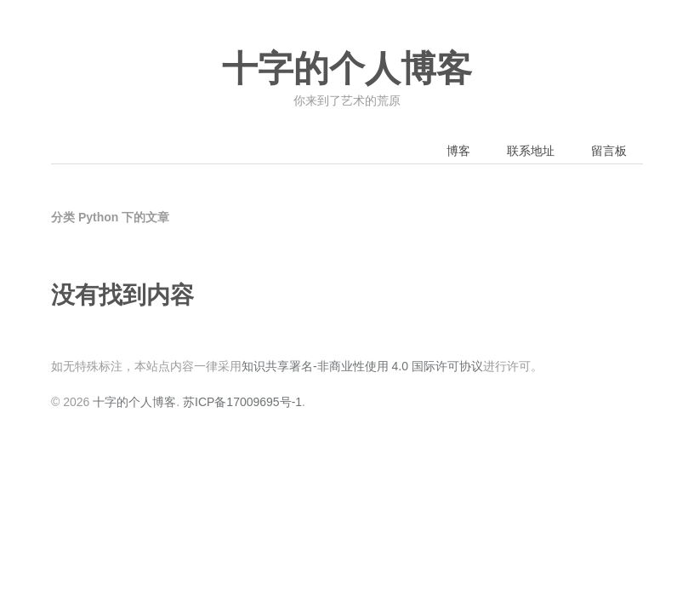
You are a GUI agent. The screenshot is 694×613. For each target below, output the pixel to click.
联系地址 (531, 151)
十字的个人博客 (347, 69)
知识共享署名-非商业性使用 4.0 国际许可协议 (362, 366)
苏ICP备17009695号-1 (242, 402)
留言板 (609, 151)
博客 (458, 151)
